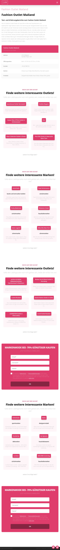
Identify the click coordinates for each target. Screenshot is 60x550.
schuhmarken (43, 194)
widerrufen (31, 378)
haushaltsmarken (44, 214)
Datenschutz (23, 373)
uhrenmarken (43, 233)
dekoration (16, 441)
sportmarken (16, 423)
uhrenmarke (16, 233)
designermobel (44, 423)
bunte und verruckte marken (16, 194)
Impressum (38, 548)
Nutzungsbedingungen (34, 373)
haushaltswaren (44, 441)
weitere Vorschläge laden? (30, 155)
